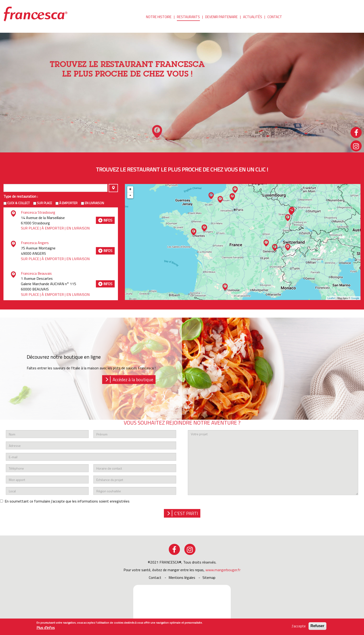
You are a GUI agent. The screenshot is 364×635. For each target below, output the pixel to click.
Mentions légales (182, 577)
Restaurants (188, 17)
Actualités (252, 17)
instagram (189, 549)
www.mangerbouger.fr (222, 570)
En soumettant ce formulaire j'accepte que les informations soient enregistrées (65, 501)
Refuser (318, 626)
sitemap (208, 577)
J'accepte (299, 626)
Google (355, 298)
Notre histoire (159, 17)
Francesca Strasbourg (38, 212)
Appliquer (113, 188)
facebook (174, 549)
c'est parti (186, 513)
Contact (274, 17)
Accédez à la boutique (133, 379)
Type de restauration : (20, 196)
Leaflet (331, 298)
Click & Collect (18, 203)
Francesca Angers (35, 242)
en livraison (94, 203)
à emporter (68, 203)
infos (108, 220)
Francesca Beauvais (36, 273)
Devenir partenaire (221, 17)
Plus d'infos (45, 627)
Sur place (44, 203)
